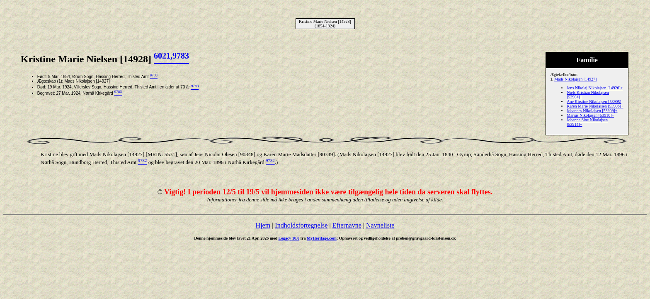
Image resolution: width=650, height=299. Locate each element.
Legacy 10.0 (289, 238)
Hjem (263, 225)
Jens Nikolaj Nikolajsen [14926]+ (595, 88)
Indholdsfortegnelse (301, 225)
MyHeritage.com (322, 238)
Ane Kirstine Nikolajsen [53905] (594, 101)
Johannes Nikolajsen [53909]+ (592, 110)
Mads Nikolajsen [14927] (575, 79)
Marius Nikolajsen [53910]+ (590, 115)
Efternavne (346, 225)
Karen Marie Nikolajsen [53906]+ (595, 106)
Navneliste (380, 225)
